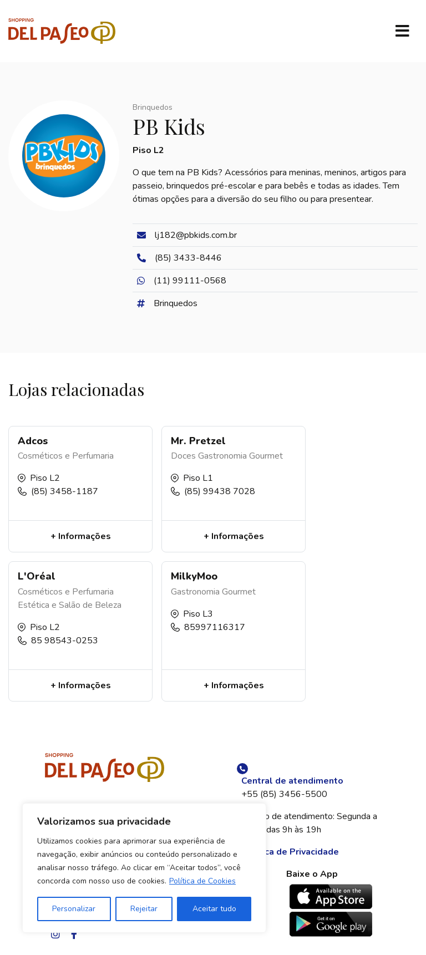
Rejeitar (144, 908)
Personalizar (73, 908)
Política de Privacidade (290, 852)
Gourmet (266, 456)
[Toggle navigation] (402, 31)
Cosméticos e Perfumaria (66, 456)
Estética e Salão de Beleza (69, 605)
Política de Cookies (202, 881)
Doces (183, 456)
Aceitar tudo (214, 908)
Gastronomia (222, 456)
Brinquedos (153, 107)
